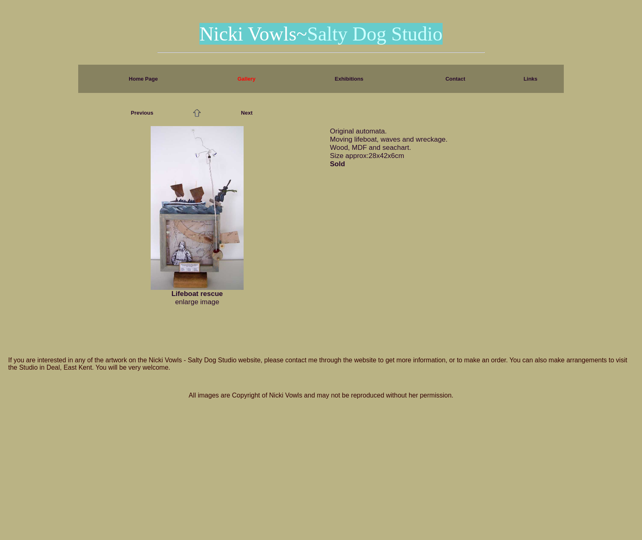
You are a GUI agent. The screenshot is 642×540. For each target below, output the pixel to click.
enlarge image (197, 302)
